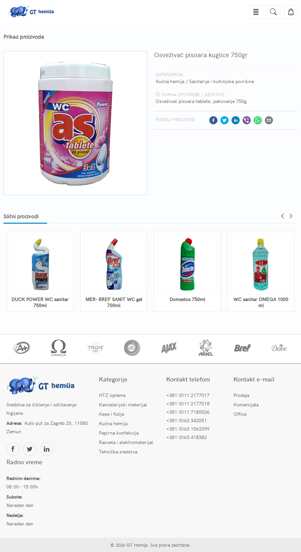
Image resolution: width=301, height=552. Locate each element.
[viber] (246, 120)
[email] (269, 120)
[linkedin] (235, 120)
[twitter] (224, 120)
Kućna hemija (170, 81)
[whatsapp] (258, 120)
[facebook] (213, 120)
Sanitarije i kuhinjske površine (221, 81)
